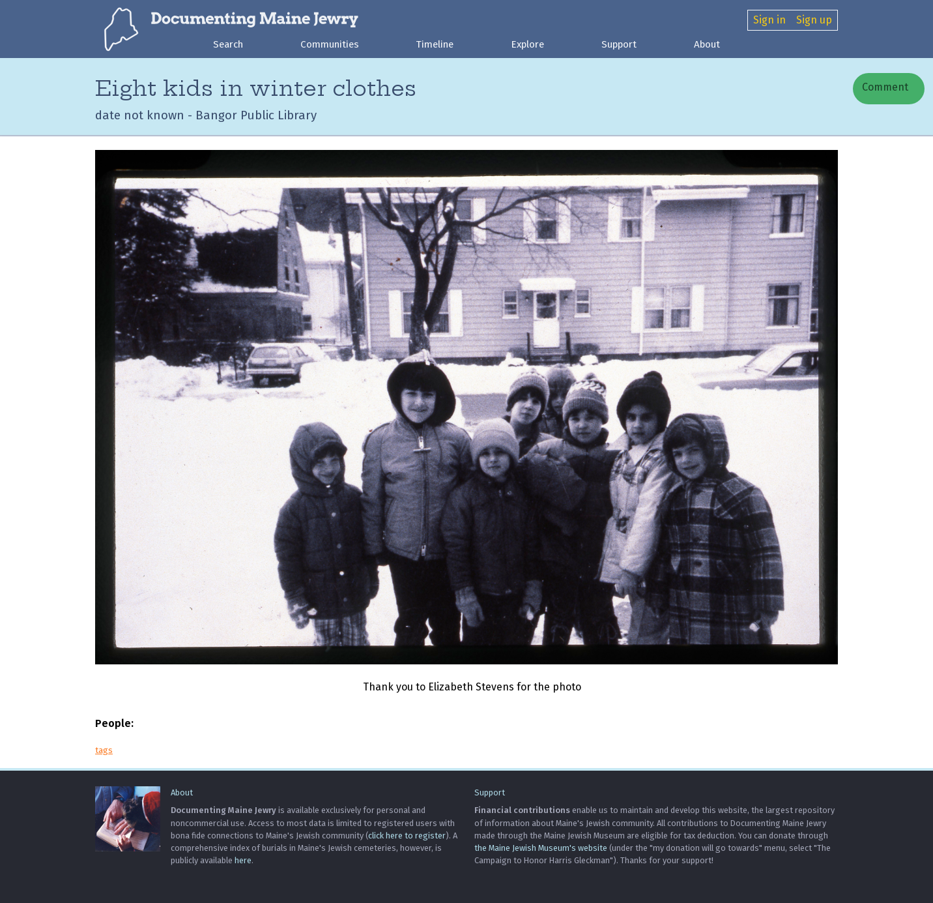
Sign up (814, 20)
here (243, 860)
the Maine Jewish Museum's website (540, 848)
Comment (883, 87)
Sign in (769, 20)
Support (619, 44)
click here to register (407, 835)
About (707, 44)
